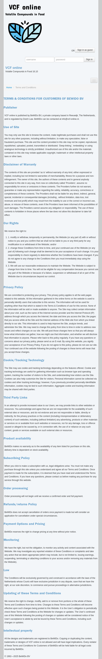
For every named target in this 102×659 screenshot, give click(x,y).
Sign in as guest (85, 50)
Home (9, 87)
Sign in (89, 59)
